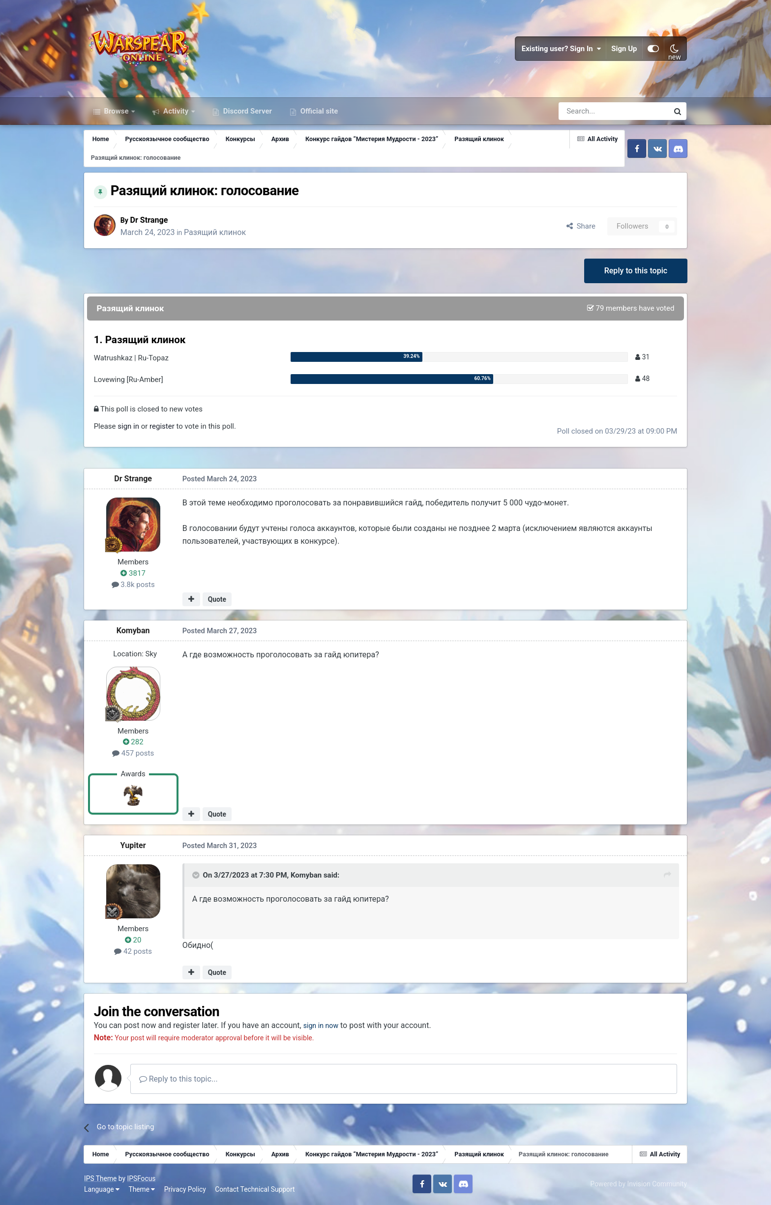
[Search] (587, 112)
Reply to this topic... (180, 1080)
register (163, 427)
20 (134, 941)
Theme (142, 1190)
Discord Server (246, 112)
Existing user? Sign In (561, 49)
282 (134, 742)
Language (102, 1190)
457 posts (134, 754)
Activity (175, 112)
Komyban (134, 631)
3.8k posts (134, 585)
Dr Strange (152, 220)
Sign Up (624, 49)
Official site (318, 112)
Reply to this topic (635, 271)
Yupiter (134, 846)
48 (641, 379)
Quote (218, 600)
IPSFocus (141, 1179)
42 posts (134, 951)
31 (641, 357)
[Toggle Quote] (197, 876)
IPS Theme (101, 1179)
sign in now (325, 1026)
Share (579, 226)
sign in (129, 427)
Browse (116, 112)
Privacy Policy (186, 1190)
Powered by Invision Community (638, 1185)
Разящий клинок (217, 232)
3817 (134, 574)
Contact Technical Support (255, 1190)
